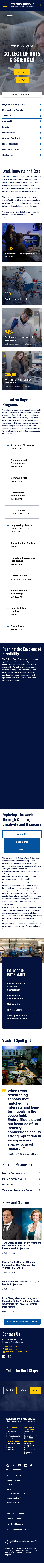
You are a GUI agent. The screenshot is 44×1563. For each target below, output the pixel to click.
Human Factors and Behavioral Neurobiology (16, 986)
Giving (8, 1489)
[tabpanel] (22, 893)
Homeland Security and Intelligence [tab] (23, 561)
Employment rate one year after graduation (20, 335)
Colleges (9, 15)
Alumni (9, 1485)
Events (5, 127)
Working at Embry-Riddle (16, 1529)
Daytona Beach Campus (13, 1173)
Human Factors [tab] (23, 577)
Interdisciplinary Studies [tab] (23, 611)
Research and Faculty (12, 110)
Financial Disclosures (14, 1519)
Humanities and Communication (15, 997)
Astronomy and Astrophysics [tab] (23, 463)
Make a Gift (8, 1184)
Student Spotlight (11, 138)
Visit (23, 1390)
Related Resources (11, 144)
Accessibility (9, 1548)
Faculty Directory (13, 1480)
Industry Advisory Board (14, 1179)
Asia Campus (29, 1441)
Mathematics (13, 1004)
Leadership (7, 121)
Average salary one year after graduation (19, 377)
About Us (6, 115)
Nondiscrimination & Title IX (27, 1548)
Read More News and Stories (22, 1321)
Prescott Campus (13, 1441)
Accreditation (11, 1508)
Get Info (22, 72)
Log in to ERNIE (15, 1469)
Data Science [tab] (23, 512)
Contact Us (7, 155)
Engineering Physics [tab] (23, 528)
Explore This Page (20, 95)
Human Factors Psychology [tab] (23, 593)
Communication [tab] (23, 479)
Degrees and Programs (13, 104)
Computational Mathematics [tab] (23, 495)
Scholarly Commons (14, 1494)
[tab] (22, 834)
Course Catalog (12, 1498)
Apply (22, 80)
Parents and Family (13, 1476)
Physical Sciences (16, 1010)
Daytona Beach (12, 176)
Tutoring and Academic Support (18, 1190)
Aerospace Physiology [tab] (23, 447)
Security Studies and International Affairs (17, 1017)
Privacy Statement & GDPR (18, 1551)
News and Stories (10, 149)
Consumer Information (15, 1513)
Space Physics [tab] (23, 628)
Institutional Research (15, 1524)
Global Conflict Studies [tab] (23, 545)
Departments (8, 132)
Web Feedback (16, 1553)
